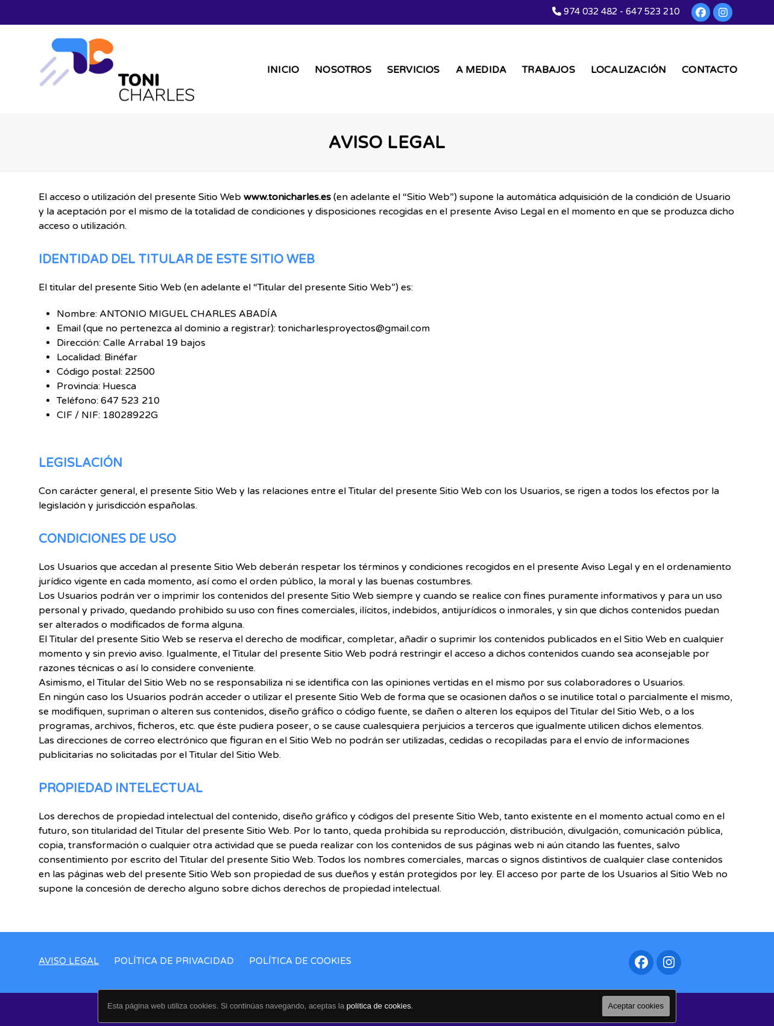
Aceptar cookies (636, 1005)
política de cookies (379, 1005)
